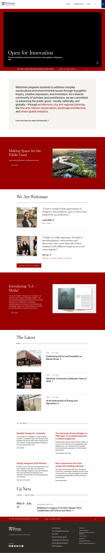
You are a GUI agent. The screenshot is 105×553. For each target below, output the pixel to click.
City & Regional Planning (60, 531)
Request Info (78, 4)
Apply (68, 4)
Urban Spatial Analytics (60, 543)
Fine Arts (55, 534)
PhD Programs (57, 546)
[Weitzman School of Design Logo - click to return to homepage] (9, 4)
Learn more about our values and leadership (31, 121)
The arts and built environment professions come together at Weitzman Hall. (35, 58)
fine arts (25, 108)
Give (88, 4)
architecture (45, 104)
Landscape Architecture (60, 540)
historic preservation (43, 108)
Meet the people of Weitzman (29, 265)
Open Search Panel (95, 4)
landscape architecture (71, 108)
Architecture (56, 528)
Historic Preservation (59, 537)
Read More (14, 165)
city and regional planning (69, 104)
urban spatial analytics (34, 111)
